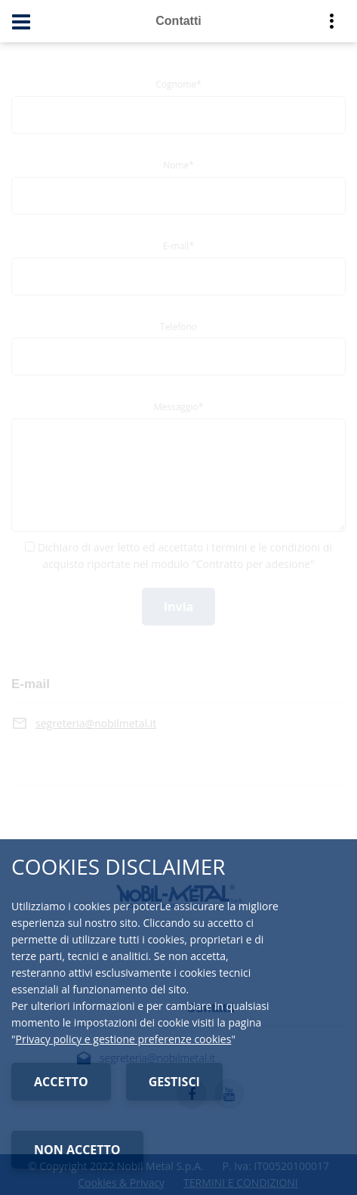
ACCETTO (61, 1081)
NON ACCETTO (77, 1149)
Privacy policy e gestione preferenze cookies (124, 1039)
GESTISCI (174, 1081)
